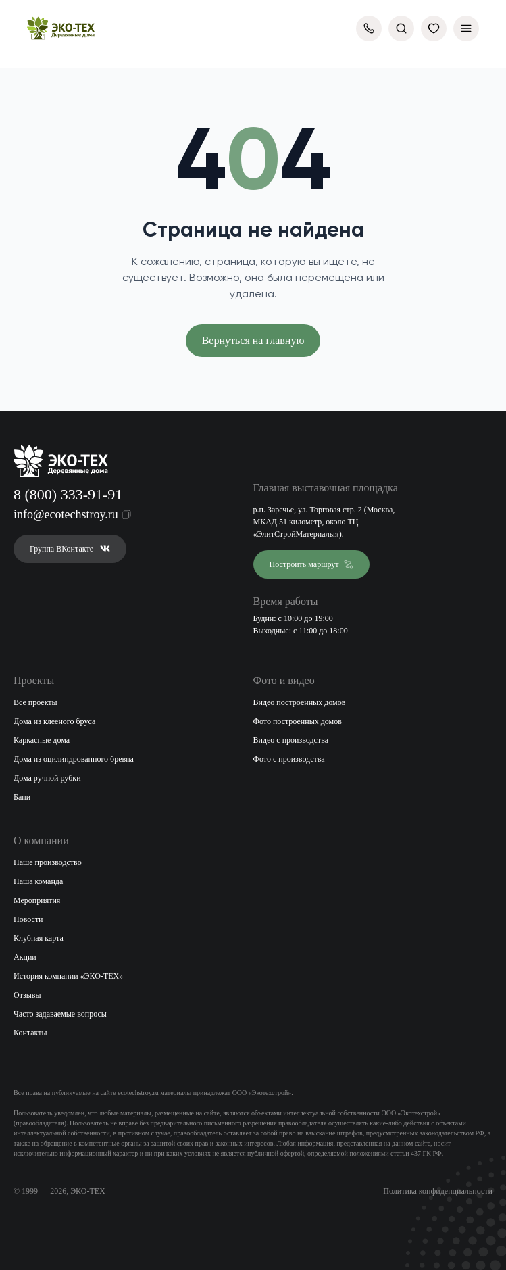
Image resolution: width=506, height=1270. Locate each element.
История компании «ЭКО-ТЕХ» (68, 976)
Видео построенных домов (299, 702)
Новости (28, 919)
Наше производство (48, 862)
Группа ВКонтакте (70, 549)
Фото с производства (289, 759)
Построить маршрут (312, 564)
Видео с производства (291, 740)
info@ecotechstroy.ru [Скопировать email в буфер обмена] (64, 514)
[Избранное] (434, 28)
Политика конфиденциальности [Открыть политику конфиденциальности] (437, 1191)
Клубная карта (39, 938)
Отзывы (27, 995)
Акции (25, 957)
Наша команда (38, 881)
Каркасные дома (42, 740)
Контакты (30, 1032)
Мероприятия (37, 900)
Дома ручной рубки (47, 778)
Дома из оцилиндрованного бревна (74, 759)
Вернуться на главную (253, 340)
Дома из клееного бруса (54, 721)
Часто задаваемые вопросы (60, 1014)
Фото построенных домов (297, 721)
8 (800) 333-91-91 (68, 494)
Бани (22, 797)
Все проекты (35, 702)
